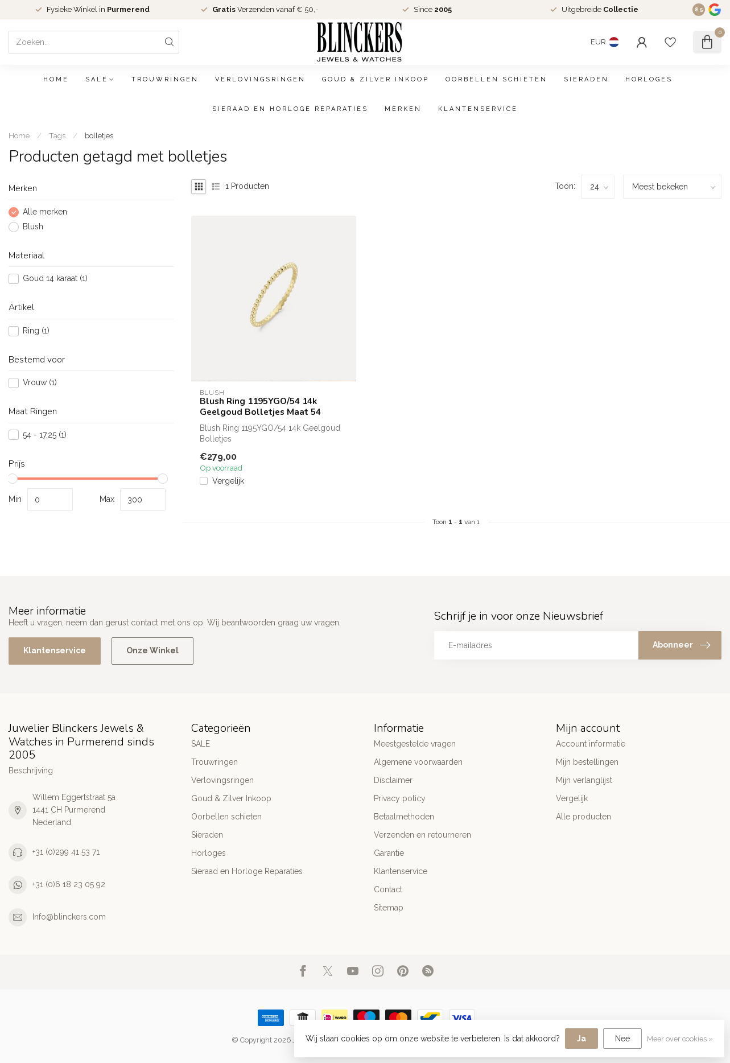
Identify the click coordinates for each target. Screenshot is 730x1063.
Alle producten (583, 816)
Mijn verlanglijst (584, 780)
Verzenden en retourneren (422, 834)
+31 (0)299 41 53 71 (66, 851)
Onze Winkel (152, 650)
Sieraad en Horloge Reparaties (290, 109)
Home (56, 79)
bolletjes (99, 135)
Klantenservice (478, 109)
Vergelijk (228, 481)
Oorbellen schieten (496, 79)
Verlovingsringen (260, 79)
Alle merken (45, 212)
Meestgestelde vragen (415, 743)
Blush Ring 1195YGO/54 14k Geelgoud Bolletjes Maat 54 (260, 406)
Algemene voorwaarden (418, 762)
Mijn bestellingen (587, 762)
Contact (388, 889)
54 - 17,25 (45, 435)
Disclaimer (393, 780)
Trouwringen (165, 79)
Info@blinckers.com (69, 916)
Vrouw (40, 382)
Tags (57, 135)
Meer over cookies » (680, 1039)
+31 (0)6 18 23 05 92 (68, 884)
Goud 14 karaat (55, 278)
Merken (403, 109)
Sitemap (388, 907)
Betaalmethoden (404, 816)
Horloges (649, 79)
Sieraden (586, 79)
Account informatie (590, 743)
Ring (36, 331)
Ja (581, 1038)
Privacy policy (400, 798)
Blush (33, 227)
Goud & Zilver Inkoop (375, 79)
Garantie (389, 853)
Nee (622, 1038)
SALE (96, 79)
